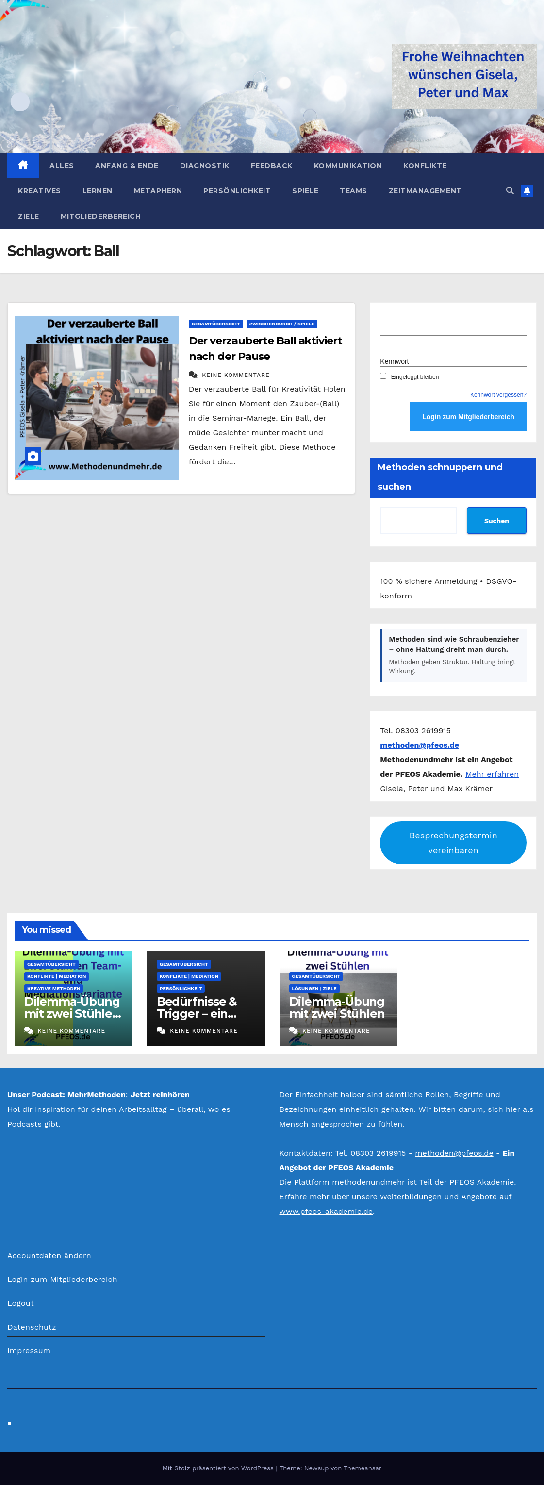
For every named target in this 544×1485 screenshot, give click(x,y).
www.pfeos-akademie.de (326, 1211)
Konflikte (425, 165)
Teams (353, 191)
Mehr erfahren (492, 774)
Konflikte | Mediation (56, 976)
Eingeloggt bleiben (409, 377)
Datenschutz (31, 1326)
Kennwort (394, 361)
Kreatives (39, 191)
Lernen (97, 191)
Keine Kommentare (236, 375)
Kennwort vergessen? (498, 395)
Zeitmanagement (425, 191)
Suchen (496, 521)
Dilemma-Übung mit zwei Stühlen (337, 1007)
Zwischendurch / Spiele (282, 323)
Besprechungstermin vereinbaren (453, 842)
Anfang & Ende (127, 165)
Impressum (28, 1350)
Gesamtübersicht (216, 323)
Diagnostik (205, 165)
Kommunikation (348, 165)
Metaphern (158, 191)
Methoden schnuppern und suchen (440, 477)
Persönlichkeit (237, 191)
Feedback (272, 165)
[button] (510, 190)
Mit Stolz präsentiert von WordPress (219, 1468)
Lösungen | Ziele (314, 988)
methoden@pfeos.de (454, 1153)
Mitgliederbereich (101, 216)
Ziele (28, 216)
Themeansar (362, 1468)
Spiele (305, 191)
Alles (61, 165)
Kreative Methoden (53, 988)
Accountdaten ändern (49, 1255)
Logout (20, 1303)
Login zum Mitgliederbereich (62, 1279)
